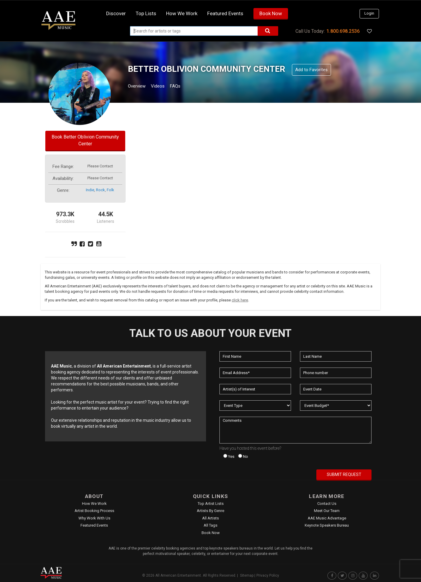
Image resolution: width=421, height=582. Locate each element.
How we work (181, 13)
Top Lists (146, 13)
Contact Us (326, 503)
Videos (165, 87)
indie (90, 190)
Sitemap (246, 575)
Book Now (270, 13)
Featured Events (225, 13)
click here (240, 300)
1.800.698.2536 (343, 31)
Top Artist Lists (211, 503)
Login (369, 13)
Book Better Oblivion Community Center (85, 140)
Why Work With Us (94, 518)
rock (100, 190)
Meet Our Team (327, 510)
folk (110, 190)
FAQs (186, 87)
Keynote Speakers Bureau (327, 525)
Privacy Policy (267, 575)
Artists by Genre (210, 510)
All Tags (210, 525)
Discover (116, 13)
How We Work (94, 503)
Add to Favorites (311, 69)
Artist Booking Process (94, 510)
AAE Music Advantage (327, 518)
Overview (139, 87)
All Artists (210, 518)
